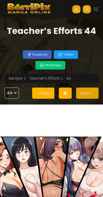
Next (87, 93)
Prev (43, 93)
